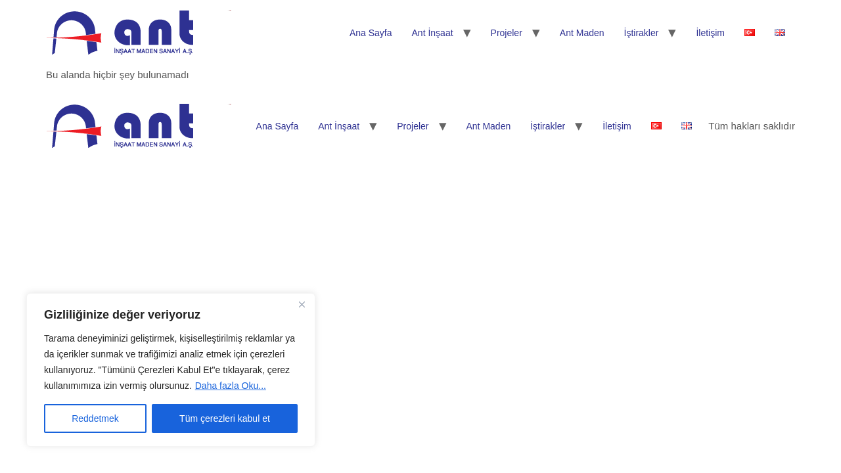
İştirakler (641, 33)
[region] (170, 370)
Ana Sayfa (371, 33)
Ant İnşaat (432, 33)
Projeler (506, 33)
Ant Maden (582, 33)
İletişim (710, 33)
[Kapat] (301, 304)
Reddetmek (95, 418)
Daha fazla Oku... (230, 385)
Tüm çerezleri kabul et (224, 418)
